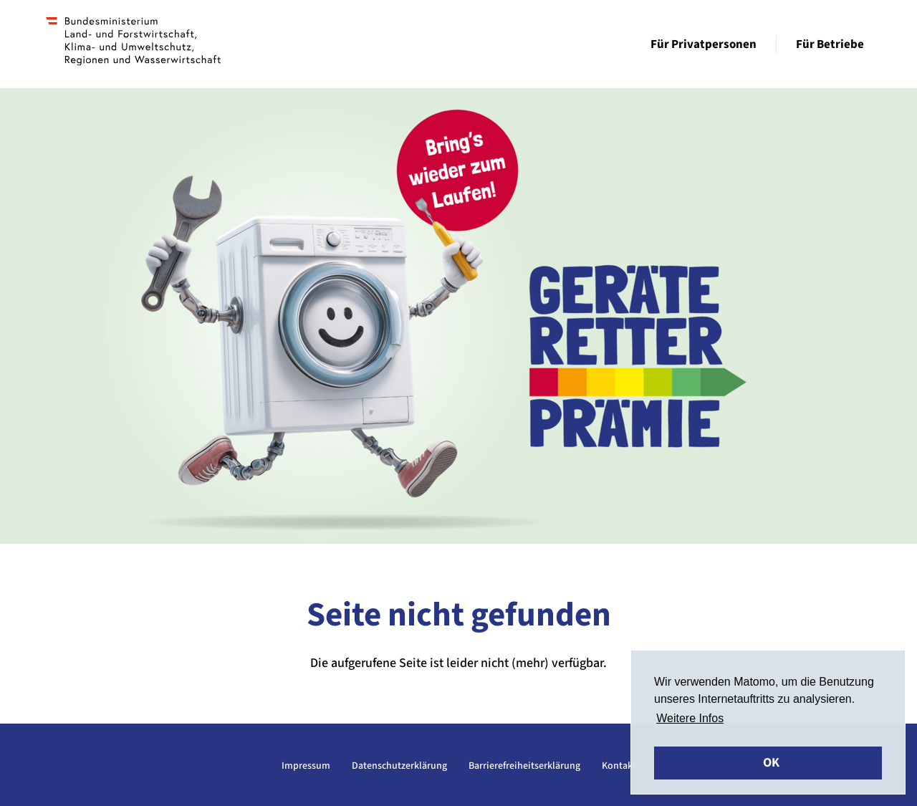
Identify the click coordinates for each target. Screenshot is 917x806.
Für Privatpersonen (703, 44)
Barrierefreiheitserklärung (524, 766)
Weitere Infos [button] (690, 718)
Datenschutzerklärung (399, 766)
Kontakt (619, 766)
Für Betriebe (830, 44)
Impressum (306, 766)
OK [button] (771, 763)
